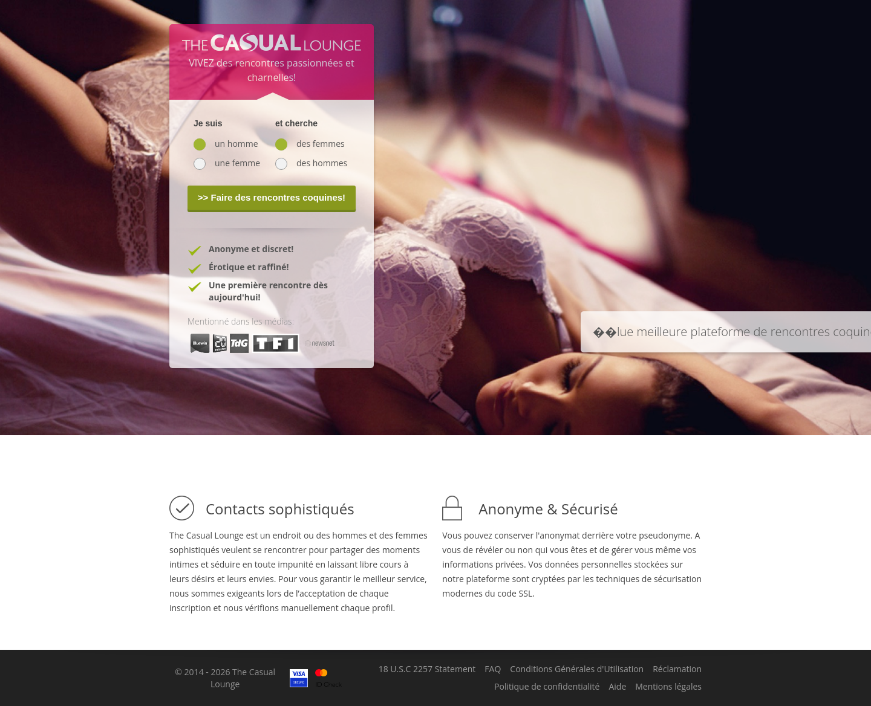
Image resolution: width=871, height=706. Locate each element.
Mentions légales (668, 686)
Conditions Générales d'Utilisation (577, 669)
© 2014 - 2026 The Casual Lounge (225, 678)
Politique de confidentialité (546, 686)
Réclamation (677, 669)
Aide (617, 686)
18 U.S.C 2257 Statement (427, 669)
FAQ (492, 669)
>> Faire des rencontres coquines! (271, 197)
